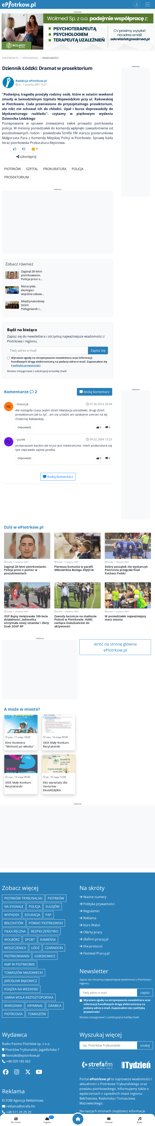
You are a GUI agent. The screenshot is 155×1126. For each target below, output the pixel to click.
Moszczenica (15, 948)
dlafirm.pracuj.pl (95, 939)
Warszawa (13, 1005)
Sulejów (53, 906)
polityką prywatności (26, 365)
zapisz (145, 992)
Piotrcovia (13, 1014)
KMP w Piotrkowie (19, 964)
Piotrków (12, 169)
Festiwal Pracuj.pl (96, 953)
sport (30, 939)
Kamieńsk (48, 939)
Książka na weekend (21, 989)
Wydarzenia (30, 58)
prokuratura (54, 169)
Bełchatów (13, 923)
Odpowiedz (24, 427)
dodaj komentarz (95, 392)
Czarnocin (54, 948)
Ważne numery (94, 897)
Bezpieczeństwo (44, 931)
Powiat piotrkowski (46, 923)
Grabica (54, 1005)
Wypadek (11, 915)
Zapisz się (98, 350)
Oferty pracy (92, 932)
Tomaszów (37, 1014)
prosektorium (16, 177)
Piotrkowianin (16, 956)
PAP (48, 915)
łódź (35, 948)
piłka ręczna (15, 931)
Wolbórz (12, 939)
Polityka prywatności (99, 904)
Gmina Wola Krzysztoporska (28, 997)
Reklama (89, 918)
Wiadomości (50, 58)
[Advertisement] (57, 223)
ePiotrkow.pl (10, 58)
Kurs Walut (91, 925)
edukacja (32, 915)
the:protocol (92, 946)
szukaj (145, 1045)
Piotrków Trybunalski (23, 898)
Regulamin (91, 911)
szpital (32, 169)
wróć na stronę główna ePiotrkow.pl (115, 647)
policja (77, 169)
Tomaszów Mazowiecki (23, 972)
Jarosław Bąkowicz (20, 981)
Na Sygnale (13, 906)
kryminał (35, 1005)
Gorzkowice (45, 956)
